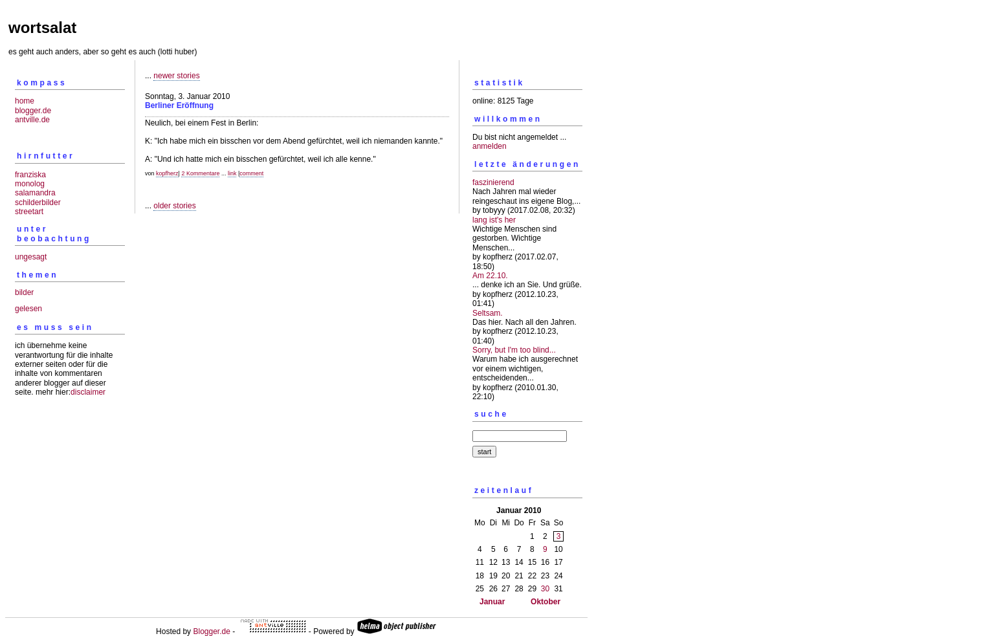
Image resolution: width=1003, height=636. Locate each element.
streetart (29, 211)
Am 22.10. (490, 275)
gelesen (28, 308)
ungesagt (31, 256)
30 (545, 588)
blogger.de (33, 110)
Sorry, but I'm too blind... (514, 350)
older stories (174, 205)
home (24, 100)
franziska (30, 174)
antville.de (32, 119)
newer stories (176, 75)
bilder (24, 292)
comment (251, 173)
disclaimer (88, 392)
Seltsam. (487, 313)
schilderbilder (38, 202)
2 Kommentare (200, 173)
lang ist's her (494, 220)
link (232, 173)
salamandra (35, 192)
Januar (492, 601)
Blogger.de (211, 631)
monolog (30, 183)
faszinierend (493, 182)
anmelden (489, 146)
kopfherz (167, 173)
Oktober (545, 601)
